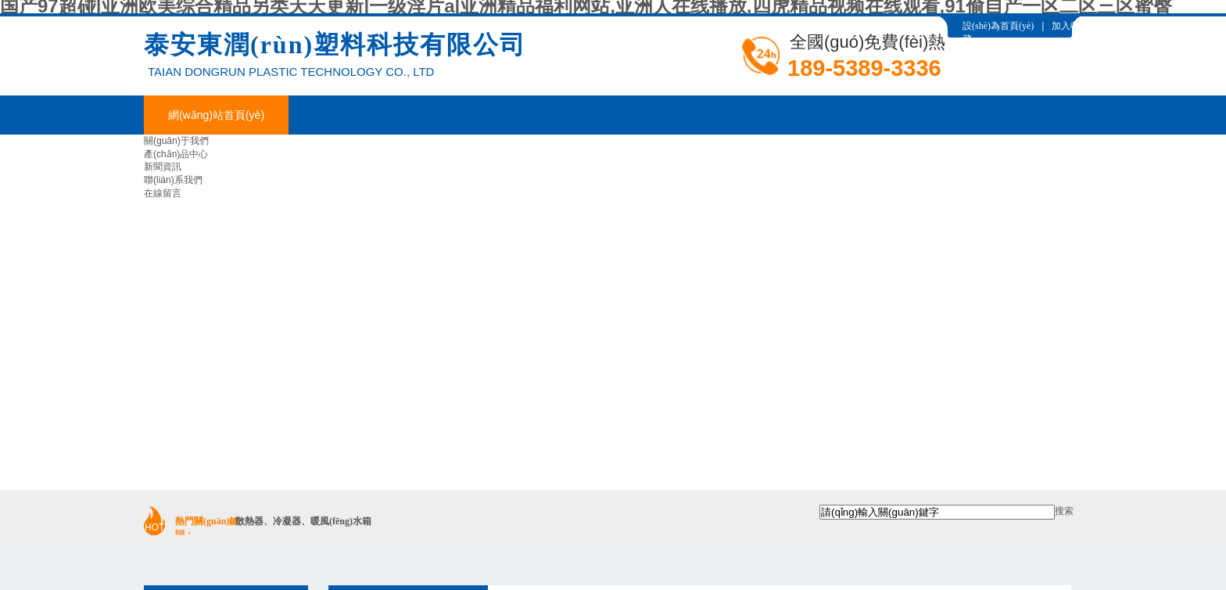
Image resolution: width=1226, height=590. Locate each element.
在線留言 (162, 193)
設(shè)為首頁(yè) (998, 25)
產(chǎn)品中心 (176, 154)
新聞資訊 (162, 166)
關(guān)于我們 (176, 140)
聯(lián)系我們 (173, 179)
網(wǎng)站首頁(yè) (216, 115)
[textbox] (937, 512)
